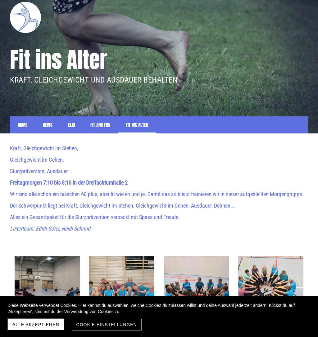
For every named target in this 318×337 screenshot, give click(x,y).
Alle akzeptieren (35, 324)
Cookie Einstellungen (106, 324)
